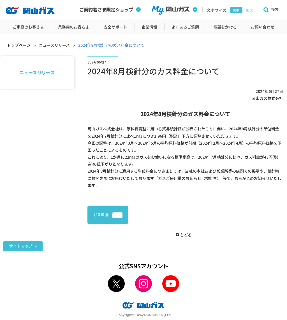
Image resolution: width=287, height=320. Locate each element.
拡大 (249, 10)
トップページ (19, 45)
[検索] (270, 9)
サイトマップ (21, 246)
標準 (236, 10)
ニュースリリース (54, 45)
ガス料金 (107, 215)
